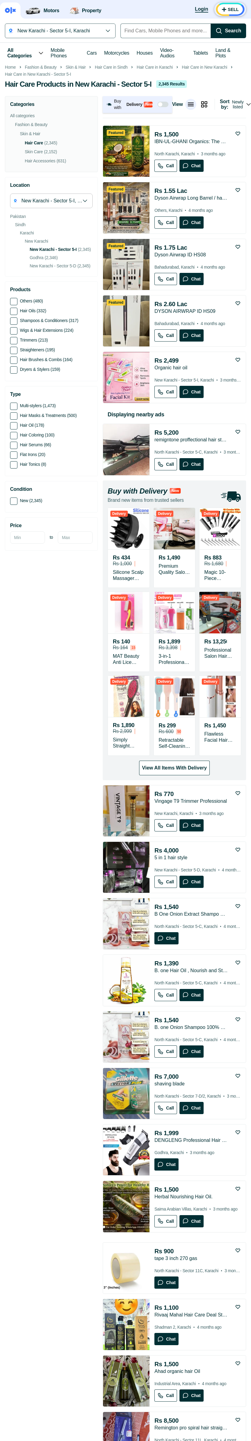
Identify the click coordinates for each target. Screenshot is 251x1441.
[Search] (228, 31)
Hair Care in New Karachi (204, 153)
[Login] (201, 9)
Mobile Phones (59, 53)
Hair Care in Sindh (111, 153)
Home (10, 153)
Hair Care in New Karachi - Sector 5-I (38, 160)
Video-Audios (167, 53)
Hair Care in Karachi (155, 153)
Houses (145, 53)
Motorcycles (116, 53)
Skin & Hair (76, 153)
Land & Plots (223, 53)
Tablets (200, 53)
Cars (92, 53)
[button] (137, 190)
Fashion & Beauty (41, 153)
